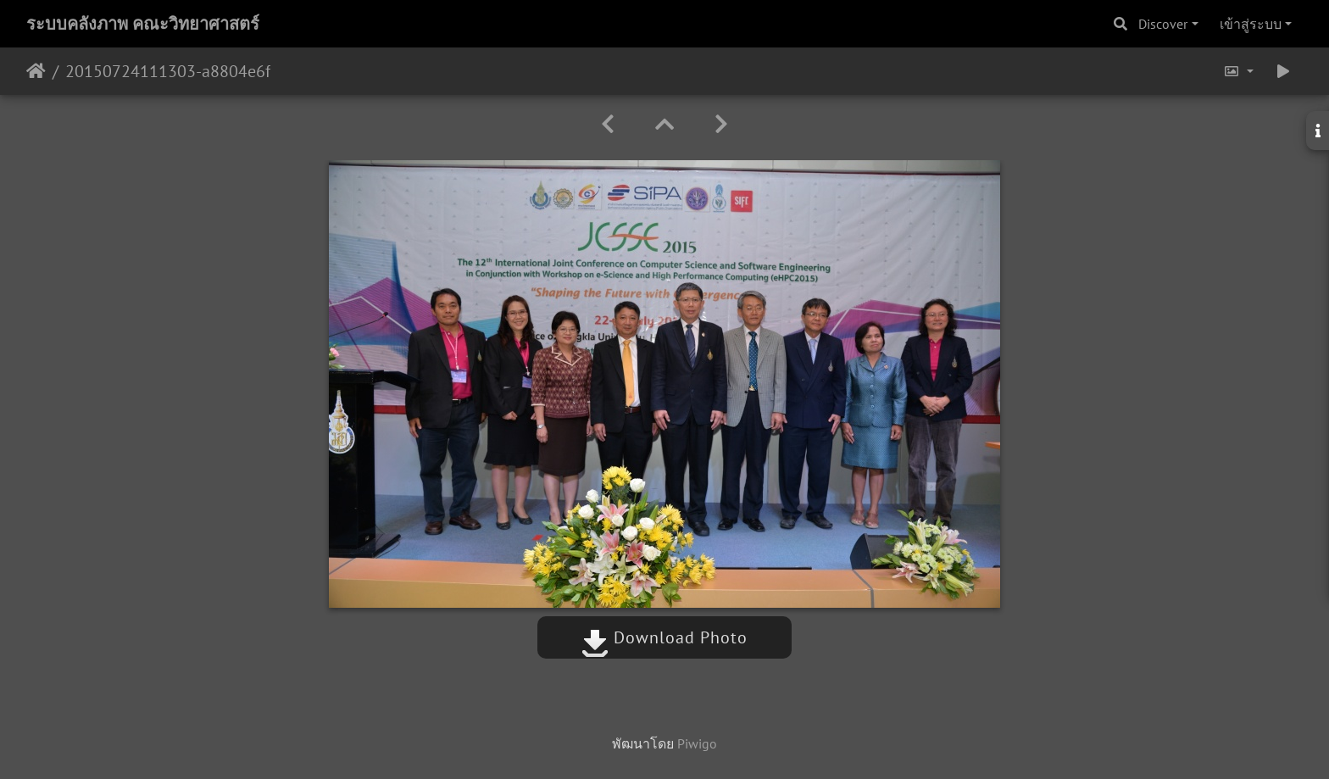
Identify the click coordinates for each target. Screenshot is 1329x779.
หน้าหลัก (36, 71)
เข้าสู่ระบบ (1251, 23)
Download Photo (664, 637)
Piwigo (697, 743)
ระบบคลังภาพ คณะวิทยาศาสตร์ (142, 24)
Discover (1162, 23)
